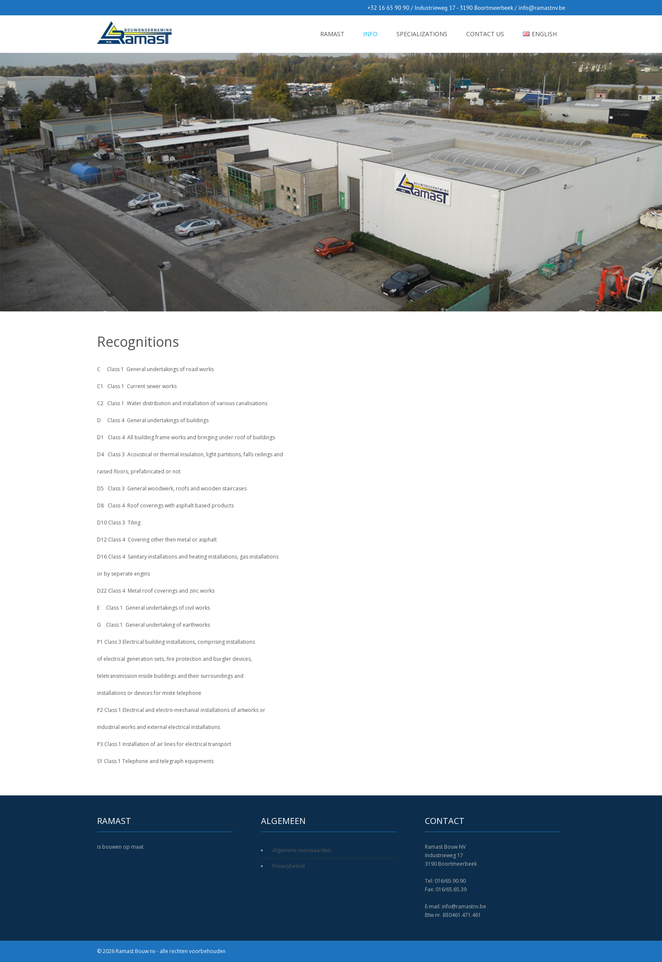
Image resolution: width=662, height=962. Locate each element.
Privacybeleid (288, 866)
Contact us (485, 34)
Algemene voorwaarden (301, 850)
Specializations (421, 34)
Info (370, 34)
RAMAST (332, 34)
